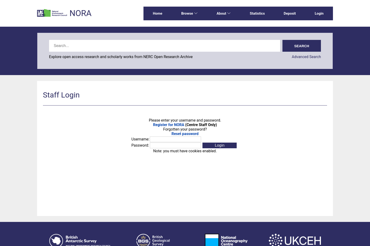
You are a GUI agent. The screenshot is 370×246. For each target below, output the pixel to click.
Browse (189, 13)
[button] (219, 145)
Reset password (185, 133)
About (224, 13)
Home (157, 13)
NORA (80, 13)
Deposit (290, 13)
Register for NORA (168, 125)
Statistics (257, 13)
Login (319, 13)
